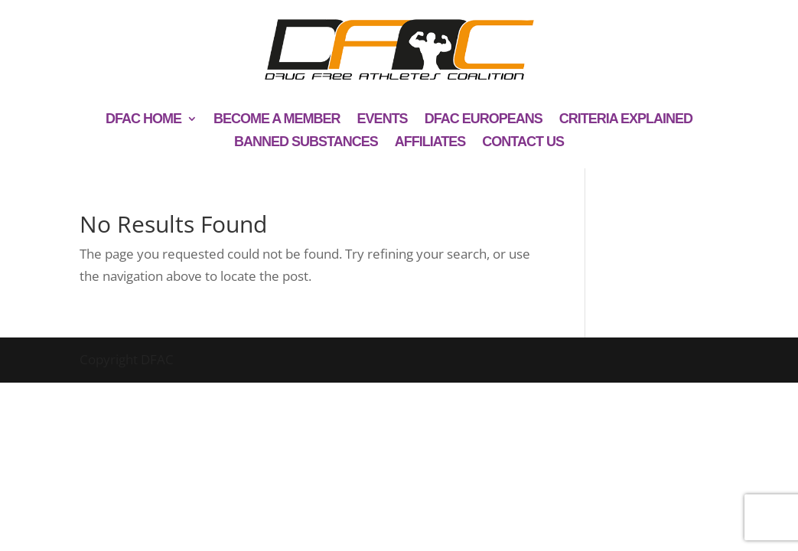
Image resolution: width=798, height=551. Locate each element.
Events (382, 119)
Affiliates (430, 142)
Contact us (523, 142)
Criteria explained (625, 119)
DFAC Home (143, 119)
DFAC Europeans (483, 119)
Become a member (276, 119)
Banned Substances (306, 142)
